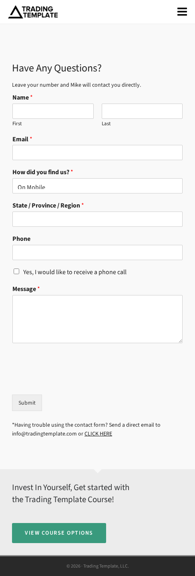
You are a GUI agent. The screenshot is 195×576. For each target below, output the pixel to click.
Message (26, 289)
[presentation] (73, 381)
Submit (27, 403)
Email (22, 139)
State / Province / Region (48, 205)
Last (106, 123)
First (17, 123)
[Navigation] (182, 12)
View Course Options (59, 533)
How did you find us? (42, 172)
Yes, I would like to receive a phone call (75, 272)
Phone (21, 239)
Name (22, 98)
